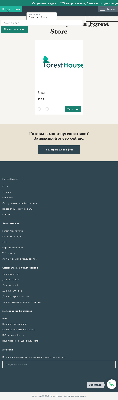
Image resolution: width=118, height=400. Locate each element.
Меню (107, 9)
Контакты (92, 26)
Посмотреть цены (14, 29)
